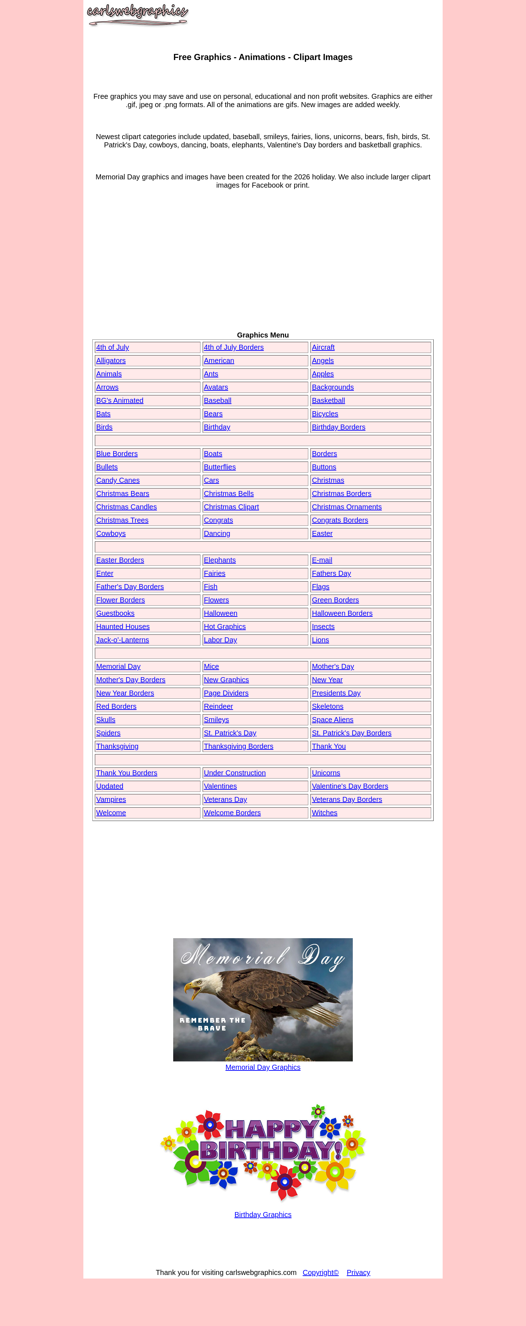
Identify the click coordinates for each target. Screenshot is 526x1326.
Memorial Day (118, 666)
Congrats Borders (340, 520)
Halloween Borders (342, 613)
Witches (324, 813)
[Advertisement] (263, 272)
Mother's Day (333, 666)
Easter (322, 533)
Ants (211, 374)
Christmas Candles (126, 507)
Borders (324, 454)
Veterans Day (225, 799)
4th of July (112, 347)
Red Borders (116, 706)
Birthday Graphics (263, 1210)
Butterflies (220, 467)
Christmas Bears (122, 493)
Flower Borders (120, 600)
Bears (213, 414)
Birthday (217, 427)
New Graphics (226, 680)
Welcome (111, 813)
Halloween (220, 613)
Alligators (111, 360)
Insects (323, 626)
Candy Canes (118, 480)
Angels (323, 360)
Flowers (216, 600)
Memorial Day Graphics (263, 1063)
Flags (320, 587)
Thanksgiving (117, 746)
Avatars (216, 387)
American (219, 360)
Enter (105, 573)
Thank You (329, 746)
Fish (211, 587)
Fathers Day (331, 573)
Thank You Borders (126, 773)
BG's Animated (120, 400)
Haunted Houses (123, 626)
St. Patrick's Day (230, 733)
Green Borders (335, 600)
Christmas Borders (342, 493)
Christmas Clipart (231, 507)
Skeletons (327, 706)
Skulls (105, 720)
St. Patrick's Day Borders (352, 733)
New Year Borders (125, 693)
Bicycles (325, 414)
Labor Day (220, 640)
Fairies (215, 573)
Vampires (111, 799)
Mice (211, 666)
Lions (320, 640)
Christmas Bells (229, 493)
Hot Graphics (225, 626)
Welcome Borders (232, 813)
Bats (103, 414)
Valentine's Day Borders (350, 786)
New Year (327, 680)
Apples (323, 374)
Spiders (108, 733)
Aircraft (323, 347)
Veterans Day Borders (347, 799)
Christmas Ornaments (347, 507)
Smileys (216, 720)
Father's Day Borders (130, 587)
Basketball (328, 400)
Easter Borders (120, 560)
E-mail (322, 560)
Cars (211, 480)
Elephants (220, 560)
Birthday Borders (338, 427)
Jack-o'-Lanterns (122, 640)
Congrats (218, 520)
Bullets (107, 467)
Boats (213, 454)
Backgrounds (333, 387)
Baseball (218, 400)
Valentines (220, 786)
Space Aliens (333, 720)
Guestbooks (115, 613)
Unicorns (326, 773)
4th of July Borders (234, 347)
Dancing (217, 533)
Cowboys (111, 533)
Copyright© (320, 1272)
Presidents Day (336, 693)
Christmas (328, 480)
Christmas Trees (122, 520)
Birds (104, 427)
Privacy (358, 1272)
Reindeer (218, 706)
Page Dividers (226, 693)
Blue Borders (117, 454)
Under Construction (235, 773)
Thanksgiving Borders (238, 746)
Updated (110, 786)
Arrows (107, 387)
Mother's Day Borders (131, 680)
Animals (109, 374)
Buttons (324, 467)
